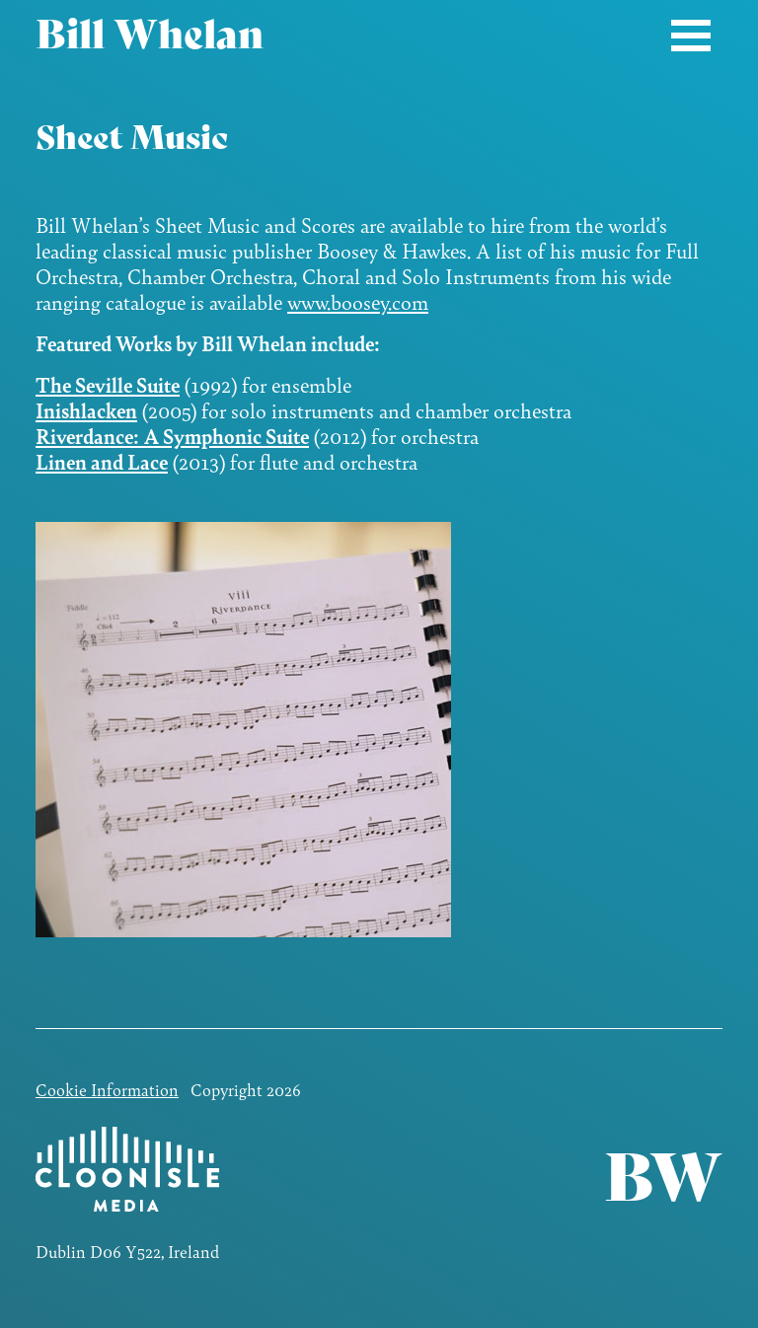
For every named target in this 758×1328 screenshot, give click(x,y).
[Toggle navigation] (690, 35)
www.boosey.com (357, 301)
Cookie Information (107, 1089)
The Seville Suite (108, 384)
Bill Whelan (150, 34)
